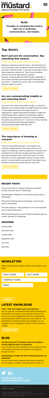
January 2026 (7, 226)
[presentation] (17, 292)
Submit (8, 299)
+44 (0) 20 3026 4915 (12, 378)
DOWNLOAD (10, 330)
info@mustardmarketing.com (16, 380)
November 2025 (8, 230)
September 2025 (8, 239)
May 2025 (5, 247)
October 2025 (7, 235)
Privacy (4, 389)
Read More (10, 88)
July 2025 (5, 243)
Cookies (11, 389)
